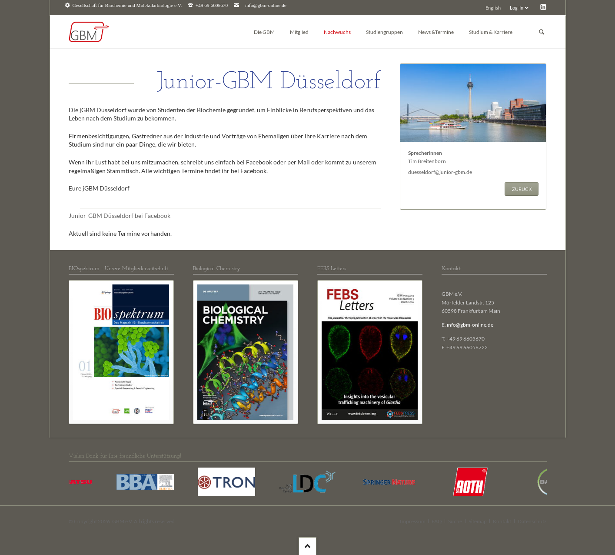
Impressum (413, 521)
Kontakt (502, 521)
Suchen (541, 32)
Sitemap (478, 521)
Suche (455, 521)
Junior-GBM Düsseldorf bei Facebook (119, 215)
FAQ (437, 521)
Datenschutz (532, 521)
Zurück (522, 189)
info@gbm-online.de (265, 5)
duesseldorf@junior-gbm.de (440, 172)
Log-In (516, 7)
